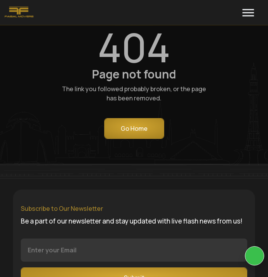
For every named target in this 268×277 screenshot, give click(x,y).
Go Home (134, 128)
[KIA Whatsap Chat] (254, 255)
